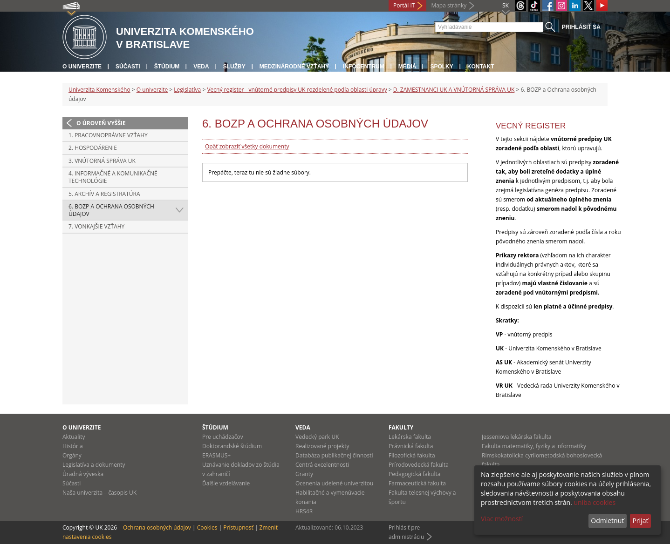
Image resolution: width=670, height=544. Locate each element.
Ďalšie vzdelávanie (226, 483)
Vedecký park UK (317, 437)
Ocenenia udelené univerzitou (334, 483)
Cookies (207, 527)
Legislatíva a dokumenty (93, 465)
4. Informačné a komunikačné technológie (112, 177)
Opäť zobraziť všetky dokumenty (247, 146)
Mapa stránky (448, 5)
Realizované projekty (322, 446)
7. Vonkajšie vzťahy (96, 226)
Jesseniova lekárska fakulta (516, 437)
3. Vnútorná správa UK (102, 161)
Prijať (640, 520)
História (72, 446)
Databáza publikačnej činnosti (334, 455)
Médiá (407, 66)
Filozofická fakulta (412, 455)
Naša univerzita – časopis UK (99, 493)
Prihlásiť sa (581, 27)
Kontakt (480, 66)
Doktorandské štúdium (232, 446)
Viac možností (502, 518)
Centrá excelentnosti (322, 465)
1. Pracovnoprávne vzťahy (108, 135)
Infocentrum (363, 66)
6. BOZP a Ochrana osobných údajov (111, 210)
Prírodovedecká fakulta (419, 465)
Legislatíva (187, 90)
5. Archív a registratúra (104, 194)
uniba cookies (594, 502)
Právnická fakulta (411, 446)
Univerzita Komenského (99, 90)
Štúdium (167, 66)
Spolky (441, 66)
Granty (304, 474)
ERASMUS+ (216, 455)
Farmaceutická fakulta (417, 483)
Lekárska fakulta (410, 437)
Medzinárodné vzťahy (294, 66)
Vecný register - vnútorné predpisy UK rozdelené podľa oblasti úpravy (297, 90)
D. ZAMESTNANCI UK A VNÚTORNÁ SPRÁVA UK (453, 90)
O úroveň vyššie (101, 123)
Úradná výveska (82, 474)
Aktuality (73, 437)
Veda (201, 66)
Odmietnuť (607, 520)
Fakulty (401, 427)
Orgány (72, 455)
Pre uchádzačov (222, 437)
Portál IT (404, 5)
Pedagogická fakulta (414, 474)
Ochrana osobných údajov (157, 527)
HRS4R (304, 511)
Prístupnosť (238, 527)
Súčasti (128, 66)
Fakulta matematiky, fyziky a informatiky (534, 446)
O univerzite (82, 66)
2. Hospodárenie (92, 148)
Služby (234, 66)
